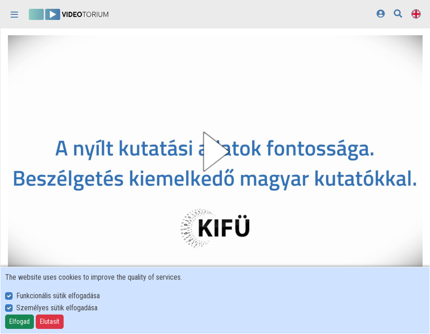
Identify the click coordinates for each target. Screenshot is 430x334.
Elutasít (49, 321)
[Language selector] (416, 14)
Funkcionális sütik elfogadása (58, 295)
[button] (215, 151)
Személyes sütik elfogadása (57, 307)
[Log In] (380, 14)
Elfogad (19, 321)
